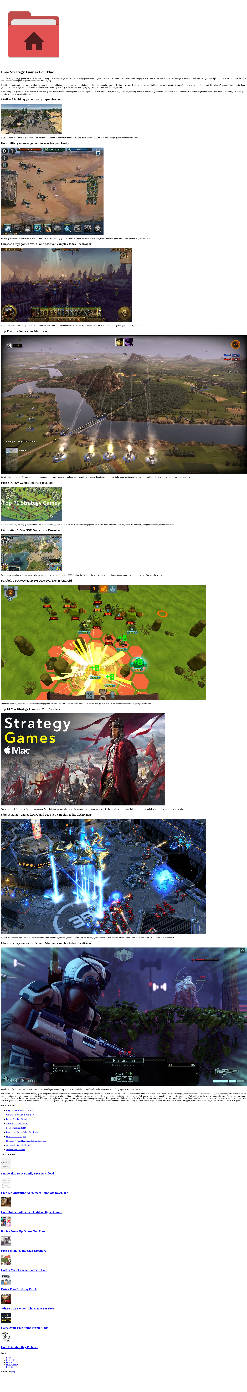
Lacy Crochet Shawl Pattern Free (19, 1110)
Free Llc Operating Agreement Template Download (34, 1192)
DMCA (9, 1362)
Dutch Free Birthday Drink (19, 1289)
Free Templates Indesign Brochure (23, 1250)
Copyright (10, 1367)
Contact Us (10, 1360)
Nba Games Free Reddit (16, 1128)
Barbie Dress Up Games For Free (23, 1231)
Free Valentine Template (16, 1136)
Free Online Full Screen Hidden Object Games (31, 1212)
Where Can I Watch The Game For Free (27, 1308)
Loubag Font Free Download (18, 1119)
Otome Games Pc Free (15, 1150)
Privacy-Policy (12, 1365)
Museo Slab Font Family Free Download (27, 1173)
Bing (13, 1371)
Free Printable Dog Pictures (19, 1347)
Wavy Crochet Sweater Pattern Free (20, 1115)
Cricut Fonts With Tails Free (17, 1123)
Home (8, 1358)
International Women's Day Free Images (22, 1132)
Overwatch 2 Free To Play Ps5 (18, 1145)
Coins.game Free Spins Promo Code (24, 1327)
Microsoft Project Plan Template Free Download (26, 1141)
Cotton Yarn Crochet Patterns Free (24, 1270)
